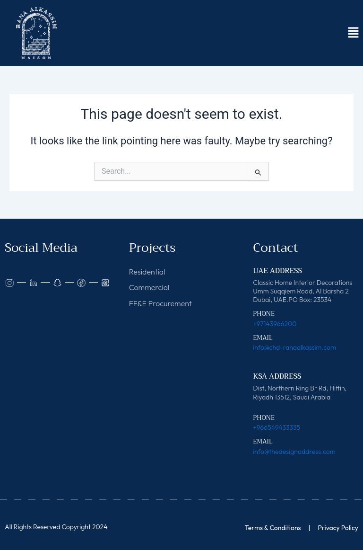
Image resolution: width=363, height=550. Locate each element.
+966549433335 (276, 427)
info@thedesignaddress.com (294, 451)
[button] (353, 33)
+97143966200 (274, 323)
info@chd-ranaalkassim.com (294, 347)
